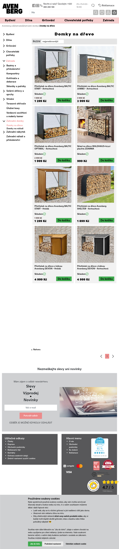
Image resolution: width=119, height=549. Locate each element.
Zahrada (18, 26)
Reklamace (73, 453)
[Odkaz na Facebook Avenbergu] (34, 5)
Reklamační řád (14, 450)
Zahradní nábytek (15, 131)
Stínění (10, 98)
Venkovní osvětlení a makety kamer (16, 114)
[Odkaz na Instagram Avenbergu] (37, 5)
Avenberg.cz (7, 26)
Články (10, 441)
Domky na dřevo (15, 125)
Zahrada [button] (108, 20)
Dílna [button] (28, 20)
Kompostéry (12, 73)
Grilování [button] (48, 20)
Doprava (11, 444)
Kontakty (11, 453)
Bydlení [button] (10, 20)
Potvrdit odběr (31, 415)
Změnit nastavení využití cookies (21, 458)
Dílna (9, 39)
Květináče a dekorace (12, 80)
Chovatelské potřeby (12, 53)
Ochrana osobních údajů (18, 455)
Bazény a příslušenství (13, 67)
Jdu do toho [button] (35, 544)
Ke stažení (73, 450)
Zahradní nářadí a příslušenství (15, 138)
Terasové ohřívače (16, 103)
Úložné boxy (13, 108)
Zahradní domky (31, 26)
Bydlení (10, 34)
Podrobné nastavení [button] (53, 544)
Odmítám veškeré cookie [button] (76, 544)
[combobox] (52, 41)
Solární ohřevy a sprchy (15, 92)
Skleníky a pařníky (16, 86)
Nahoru (36, 349)
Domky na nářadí (15, 128)
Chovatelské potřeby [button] (78, 20)
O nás (71, 441)
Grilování (11, 45)
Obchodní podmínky (16, 447)
